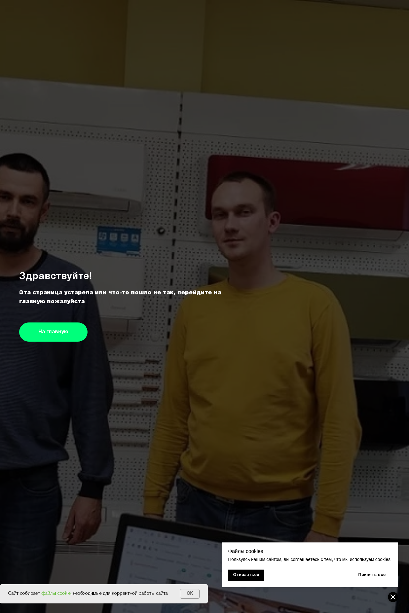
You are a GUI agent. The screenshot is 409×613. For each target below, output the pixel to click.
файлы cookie (56, 593)
